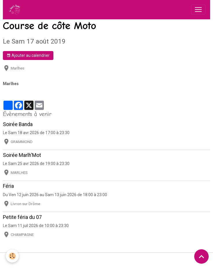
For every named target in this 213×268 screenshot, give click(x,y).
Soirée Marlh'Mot (22, 155)
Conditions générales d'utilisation (77, 260)
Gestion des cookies (184, 260)
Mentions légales (26, 260)
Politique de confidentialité (137, 260)
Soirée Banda (18, 124)
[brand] (16, 9)
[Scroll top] (201, 256)
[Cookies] (12, 256)
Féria (8, 186)
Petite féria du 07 (22, 217)
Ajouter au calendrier (28, 55)
